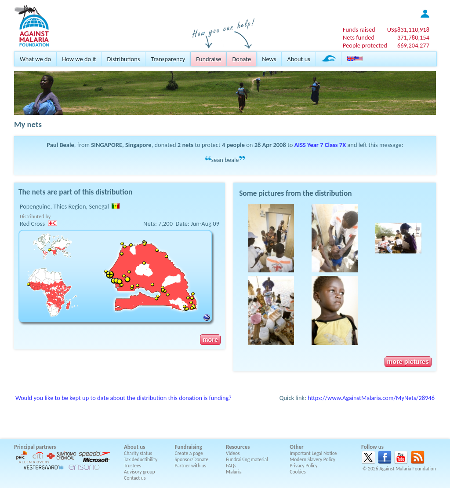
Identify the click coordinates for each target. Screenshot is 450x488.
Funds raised (359, 29)
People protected (365, 45)
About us (298, 59)
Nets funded (358, 37)
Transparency (168, 59)
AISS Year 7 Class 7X (320, 145)
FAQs (231, 465)
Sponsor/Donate (192, 459)
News (269, 59)
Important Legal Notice (313, 453)
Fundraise (208, 59)
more (210, 339)
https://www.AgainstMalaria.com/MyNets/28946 (371, 398)
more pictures (408, 361)
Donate (241, 59)
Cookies (298, 472)
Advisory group (139, 472)
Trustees (132, 465)
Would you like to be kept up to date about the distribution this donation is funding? (123, 398)
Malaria (234, 472)
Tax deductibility (140, 459)
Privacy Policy (303, 465)
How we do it (79, 59)
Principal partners (35, 447)
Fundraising (188, 447)
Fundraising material (247, 459)
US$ (408, 29)
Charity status (138, 453)
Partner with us (191, 465)
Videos (233, 453)
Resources (238, 447)
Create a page (189, 453)
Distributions (123, 59)
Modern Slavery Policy (312, 459)
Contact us (134, 478)
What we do (35, 59)
